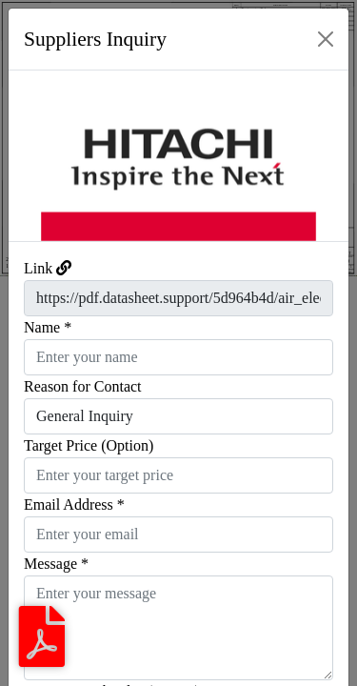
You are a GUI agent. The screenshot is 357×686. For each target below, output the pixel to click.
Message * (56, 563)
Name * (47, 327)
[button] (34, 156)
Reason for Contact (83, 386)
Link (38, 268)
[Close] (325, 39)
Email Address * (74, 504)
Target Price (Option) (88, 445)
